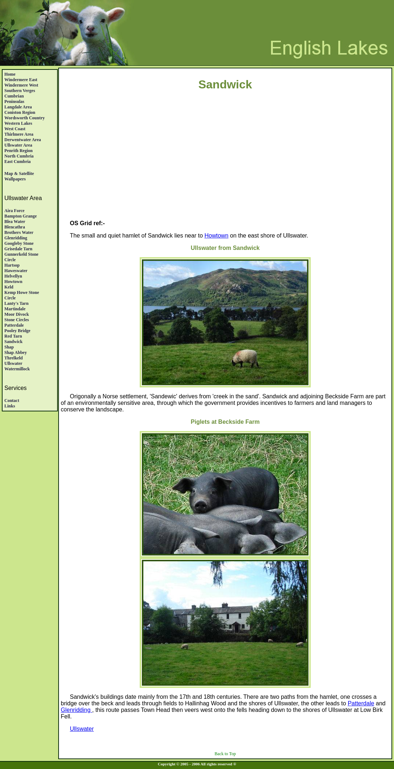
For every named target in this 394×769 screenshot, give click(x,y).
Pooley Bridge (17, 330)
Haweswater (15, 270)
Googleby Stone (18, 243)
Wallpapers (15, 179)
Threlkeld (13, 357)
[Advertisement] (225, 163)
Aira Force (14, 210)
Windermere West (21, 85)
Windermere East (20, 79)
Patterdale (14, 325)
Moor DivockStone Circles (16, 317)
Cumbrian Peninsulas (14, 98)
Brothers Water (18, 232)
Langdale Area (18, 106)
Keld (8, 287)
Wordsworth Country (24, 117)
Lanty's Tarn (16, 303)
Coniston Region (19, 112)
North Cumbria (18, 156)
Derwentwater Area (22, 139)
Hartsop (12, 265)
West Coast (14, 128)
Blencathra (14, 227)
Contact (11, 400)
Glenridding (15, 237)
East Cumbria (17, 161)
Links (9, 406)
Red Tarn (13, 336)
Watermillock (17, 368)
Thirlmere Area (18, 134)
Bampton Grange (20, 216)
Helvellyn (13, 276)
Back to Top (225, 753)
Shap (9, 347)
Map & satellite (19, 173)
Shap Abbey (15, 352)
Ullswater (13, 363)
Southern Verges (19, 90)
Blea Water (14, 221)
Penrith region (18, 150)
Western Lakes (18, 123)
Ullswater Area (18, 145)
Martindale (14, 308)
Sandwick (13, 341)
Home (10, 74)
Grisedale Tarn (18, 248)
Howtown (13, 281)
